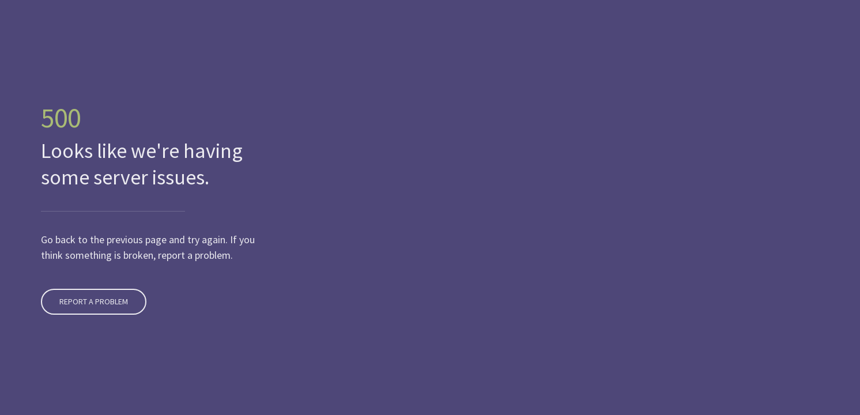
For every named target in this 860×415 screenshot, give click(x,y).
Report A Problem (92, 301)
